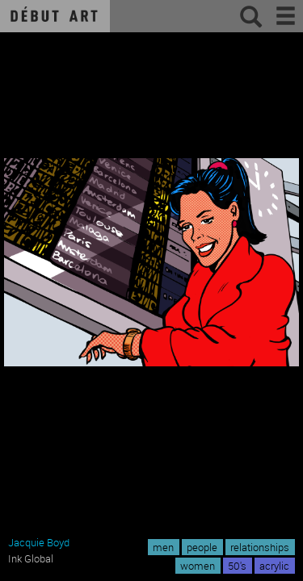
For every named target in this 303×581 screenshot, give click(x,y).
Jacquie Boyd (38, 542)
